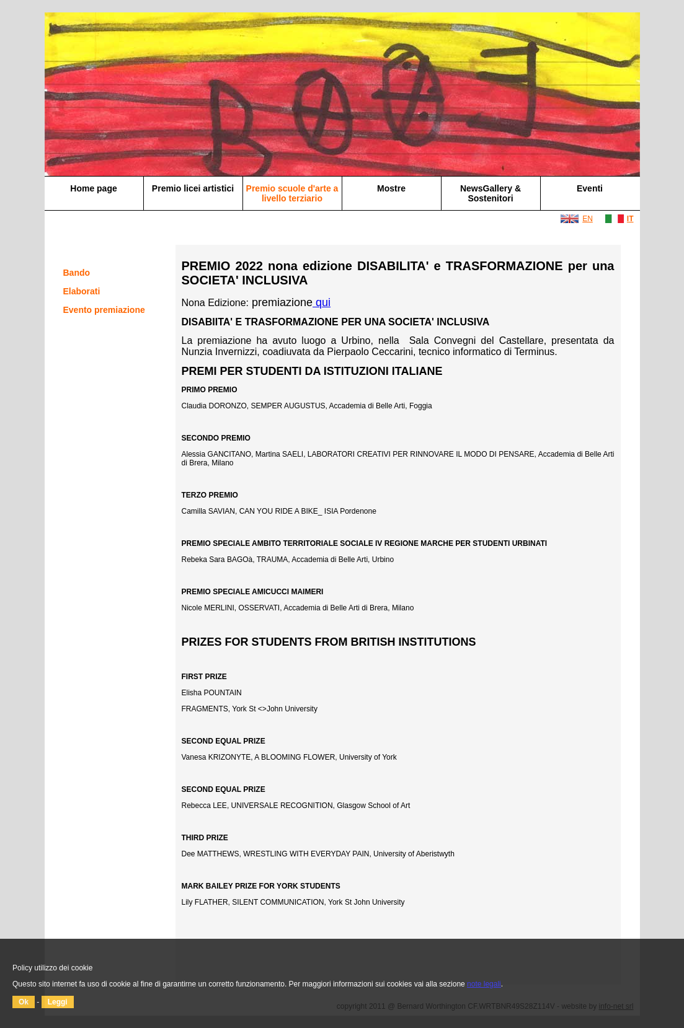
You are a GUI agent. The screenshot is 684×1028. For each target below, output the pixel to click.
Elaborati (81, 291)
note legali (484, 984)
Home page (93, 188)
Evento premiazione (104, 310)
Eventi (590, 188)
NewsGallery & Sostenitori (490, 193)
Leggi (58, 1002)
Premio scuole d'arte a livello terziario (292, 193)
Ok (24, 1002)
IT (630, 218)
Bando (77, 273)
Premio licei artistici (193, 188)
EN (587, 218)
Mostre (391, 188)
